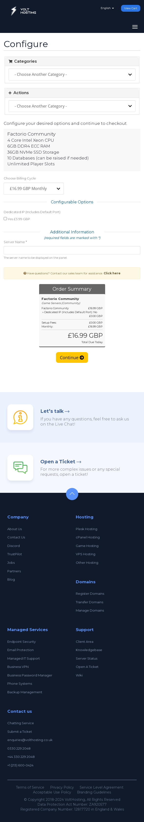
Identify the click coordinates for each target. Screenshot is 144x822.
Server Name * (15, 242)
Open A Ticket (87, 667)
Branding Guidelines (94, 792)
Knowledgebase (89, 650)
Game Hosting (87, 546)
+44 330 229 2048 (21, 757)
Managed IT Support (23, 658)
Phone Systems (19, 683)
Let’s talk (52, 411)
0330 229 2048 (19, 748)
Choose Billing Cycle (20, 178)
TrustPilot (14, 554)
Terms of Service (30, 787)
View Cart (130, 8)
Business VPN (18, 667)
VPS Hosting (85, 554)
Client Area (84, 642)
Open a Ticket (57, 462)
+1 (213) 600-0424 (20, 765)
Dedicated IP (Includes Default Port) (32, 212)
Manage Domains (90, 610)
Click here (112, 273)
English (107, 8)
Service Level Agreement (101, 787)
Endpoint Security (21, 642)
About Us (14, 529)
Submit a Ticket (19, 731)
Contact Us (16, 537)
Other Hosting (87, 563)
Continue (72, 357)
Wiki (79, 675)
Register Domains (90, 593)
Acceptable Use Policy (52, 792)
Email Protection (20, 650)
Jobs (11, 563)
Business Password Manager (29, 675)
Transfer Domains (89, 602)
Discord (13, 546)
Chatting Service (20, 723)
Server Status (86, 658)
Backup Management (24, 692)
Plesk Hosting (86, 529)
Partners (14, 571)
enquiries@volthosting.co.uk (30, 740)
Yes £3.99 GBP (17, 219)
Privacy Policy (62, 787)
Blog (11, 579)
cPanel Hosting (88, 537)
